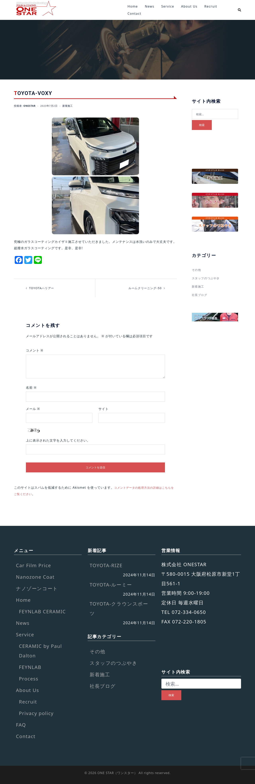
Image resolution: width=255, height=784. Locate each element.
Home (133, 6)
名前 (31, 387)
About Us (189, 6)
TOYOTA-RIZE (106, 565)
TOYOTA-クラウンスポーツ (119, 608)
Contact (134, 13)
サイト (103, 409)
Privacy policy (36, 713)
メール (33, 409)
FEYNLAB (30, 667)
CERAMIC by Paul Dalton (40, 651)
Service (167, 6)
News (149, 6)
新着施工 (67, 106)
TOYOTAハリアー (43, 288)
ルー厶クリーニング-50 (143, 288)
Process (28, 678)
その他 (197, 269)
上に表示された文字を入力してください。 (58, 440)
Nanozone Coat (35, 577)
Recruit (210, 6)
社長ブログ (200, 295)
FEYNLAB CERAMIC (42, 611)
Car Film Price (33, 565)
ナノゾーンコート (37, 588)
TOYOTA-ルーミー (111, 584)
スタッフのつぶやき (207, 278)
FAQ (21, 724)
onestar (29, 106)
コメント (34, 350)
